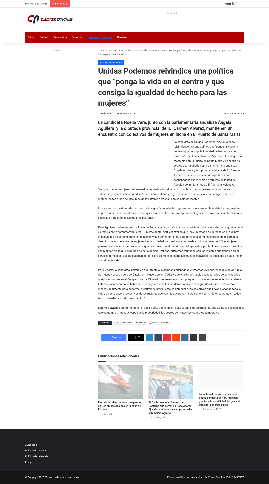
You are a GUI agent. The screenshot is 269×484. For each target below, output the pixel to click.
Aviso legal (31, 444)
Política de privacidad (37, 456)
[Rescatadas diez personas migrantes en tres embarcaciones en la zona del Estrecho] (120, 382)
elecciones (127, 322)
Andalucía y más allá (100, 37)
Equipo (29, 462)
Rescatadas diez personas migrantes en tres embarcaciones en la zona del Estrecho (120, 406)
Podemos (165, 322)
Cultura (44, 37)
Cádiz (31, 37)
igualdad (153, 322)
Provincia (58, 37)
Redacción (106, 113)
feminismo (141, 322)
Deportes (77, 37)
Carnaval (122, 37)
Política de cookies (36, 450)
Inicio (102, 50)
